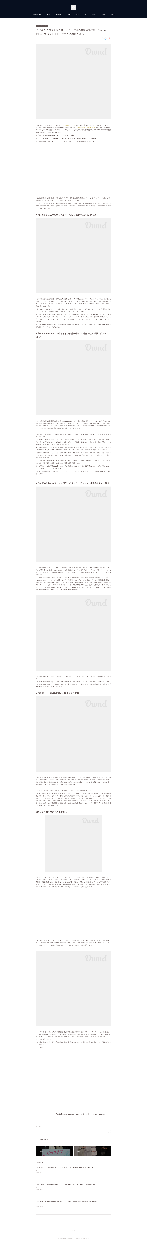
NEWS (77, 14)
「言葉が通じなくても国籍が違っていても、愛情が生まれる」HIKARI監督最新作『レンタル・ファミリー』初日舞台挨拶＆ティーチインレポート (79, 1168)
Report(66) (38, 1128)
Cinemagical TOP (37, 14)
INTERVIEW (58, 14)
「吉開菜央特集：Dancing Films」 (86, 127)
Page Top (73, 1232)
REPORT (69, 14)
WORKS (103, 14)
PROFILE (94, 14)
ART (86, 14)
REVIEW (48, 14)
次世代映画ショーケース (68, 125)
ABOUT (113, 14)
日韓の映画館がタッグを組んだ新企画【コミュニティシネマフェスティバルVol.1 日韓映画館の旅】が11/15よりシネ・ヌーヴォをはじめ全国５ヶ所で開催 (82, 1185)
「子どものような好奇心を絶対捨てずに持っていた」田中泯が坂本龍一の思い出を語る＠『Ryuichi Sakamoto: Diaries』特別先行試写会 (76, 1202)
